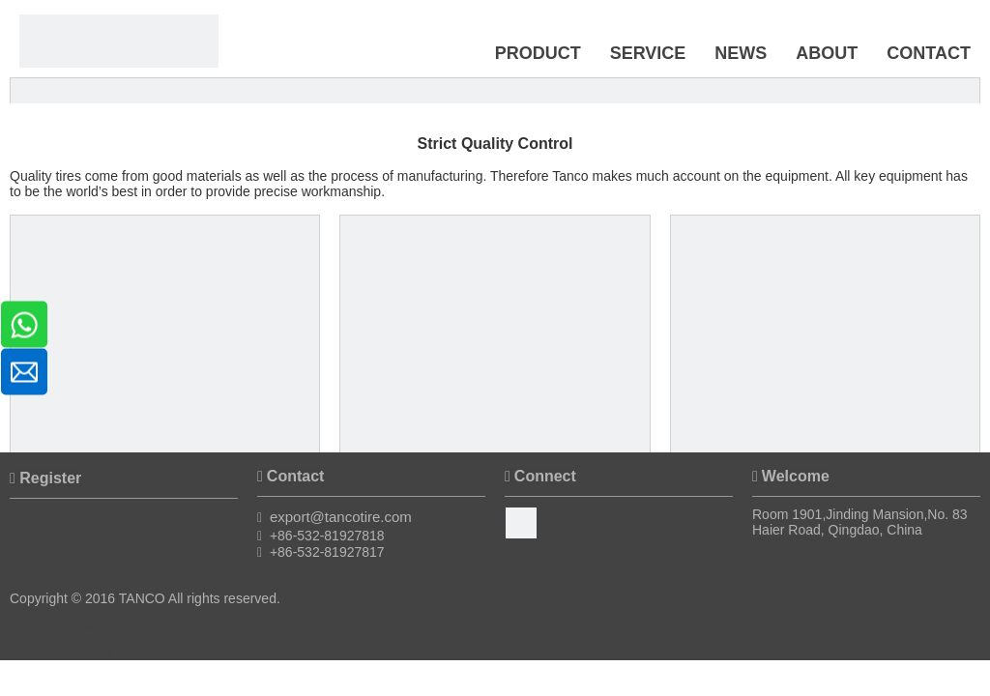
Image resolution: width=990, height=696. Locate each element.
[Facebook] (521, 523)
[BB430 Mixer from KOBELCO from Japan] (165, 370)
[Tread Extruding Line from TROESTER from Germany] (825, 370)
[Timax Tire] (118, 41)
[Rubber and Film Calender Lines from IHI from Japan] (494, 370)
